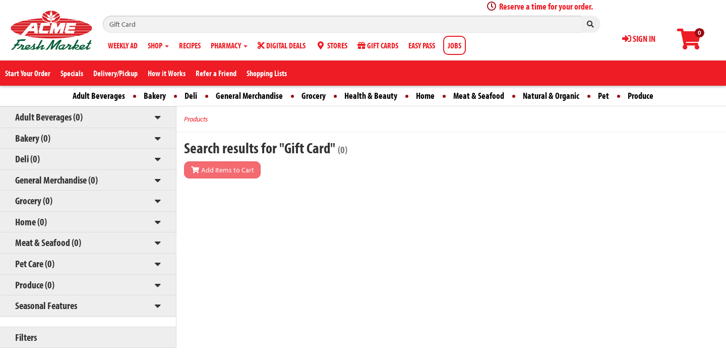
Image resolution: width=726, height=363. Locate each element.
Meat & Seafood (478, 95)
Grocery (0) (33, 200)
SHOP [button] (158, 45)
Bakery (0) (32, 138)
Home (425, 95)
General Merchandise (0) (56, 179)
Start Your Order (27, 73)
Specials (71, 73)
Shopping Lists (267, 73)
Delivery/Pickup (115, 73)
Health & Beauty (370, 95)
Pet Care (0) (34, 263)
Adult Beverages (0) (49, 116)
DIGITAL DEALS (282, 45)
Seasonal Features (46, 305)
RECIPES (190, 45)
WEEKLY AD (123, 45)
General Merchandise (249, 95)
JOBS (454, 45)
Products (196, 119)
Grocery (313, 95)
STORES (331, 45)
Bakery (155, 95)
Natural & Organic (551, 95)
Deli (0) (27, 158)
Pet (603, 95)
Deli (191, 95)
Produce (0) (34, 284)
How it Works (167, 73)
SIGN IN (638, 38)
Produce (640, 95)
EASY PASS (421, 45)
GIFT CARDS (377, 45)
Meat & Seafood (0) (48, 242)
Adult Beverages (99, 95)
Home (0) (31, 221)
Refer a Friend (216, 73)
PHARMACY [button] (229, 45)
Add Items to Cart (222, 169)
